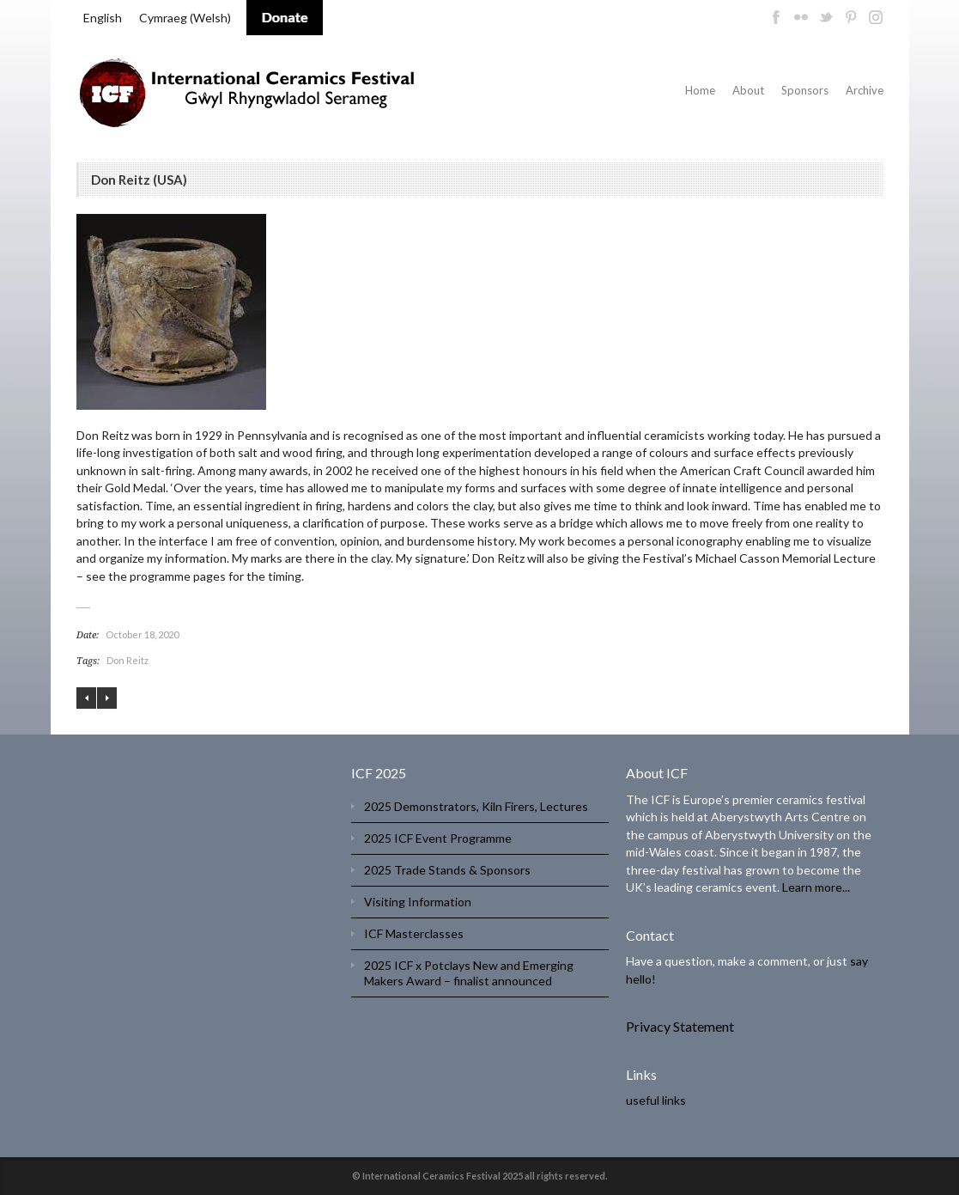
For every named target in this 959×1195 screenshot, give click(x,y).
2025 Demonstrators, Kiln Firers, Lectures (476, 806)
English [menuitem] (102, 17)
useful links (656, 1100)
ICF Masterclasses (414, 933)
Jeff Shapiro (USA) (107, 698)
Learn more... (816, 887)
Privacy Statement (680, 1026)
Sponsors (805, 90)
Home (700, 90)
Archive (864, 90)
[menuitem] (102, 18)
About (748, 90)
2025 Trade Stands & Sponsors (447, 870)
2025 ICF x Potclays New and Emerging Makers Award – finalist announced (469, 973)
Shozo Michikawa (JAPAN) (86, 698)
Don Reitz (127, 660)
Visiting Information (417, 901)
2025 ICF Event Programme (438, 838)
